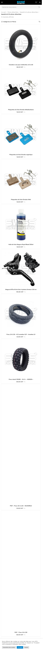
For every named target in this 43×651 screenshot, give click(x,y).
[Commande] (39, 22)
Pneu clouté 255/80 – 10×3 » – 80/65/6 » (21, 379)
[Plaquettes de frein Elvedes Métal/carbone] (21, 89)
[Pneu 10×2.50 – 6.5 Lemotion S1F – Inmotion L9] (21, 314)
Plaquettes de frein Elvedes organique (20, 154)
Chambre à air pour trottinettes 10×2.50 (21, 64)
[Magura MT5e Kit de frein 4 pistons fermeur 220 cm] (21, 269)
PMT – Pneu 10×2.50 (21, 632)
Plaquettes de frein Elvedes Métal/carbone (21, 109)
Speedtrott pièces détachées (29, 12)
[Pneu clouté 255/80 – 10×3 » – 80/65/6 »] (21, 359)
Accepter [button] (20, 647)
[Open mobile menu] (2, 2)
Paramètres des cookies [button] (9, 647)
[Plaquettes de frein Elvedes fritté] (21, 179)
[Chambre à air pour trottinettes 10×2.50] (21, 44)
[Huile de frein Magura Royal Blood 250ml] (21, 224)
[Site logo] (21, 2)
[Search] (21, 7)
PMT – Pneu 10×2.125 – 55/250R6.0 (21, 506)
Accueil (3, 12)
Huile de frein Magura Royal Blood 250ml (21, 244)
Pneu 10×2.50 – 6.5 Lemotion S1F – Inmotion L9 (21, 334)
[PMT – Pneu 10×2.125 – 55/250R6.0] (21, 444)
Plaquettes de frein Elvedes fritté (21, 199)
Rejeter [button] (26, 647)
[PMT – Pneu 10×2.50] (21, 571)
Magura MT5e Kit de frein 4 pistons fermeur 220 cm (20, 289)
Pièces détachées (13, 12)
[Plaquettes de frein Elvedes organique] (21, 134)
